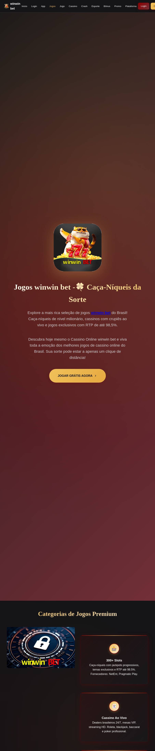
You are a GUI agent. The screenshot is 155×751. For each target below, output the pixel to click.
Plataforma (131, 6)
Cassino (73, 6)
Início (24, 6)
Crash (84, 6)
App (43, 6)
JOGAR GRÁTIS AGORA (77, 375)
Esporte (96, 6)
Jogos (52, 6)
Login (34, 6)
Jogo (62, 6)
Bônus (107, 6)
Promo (117, 6)
